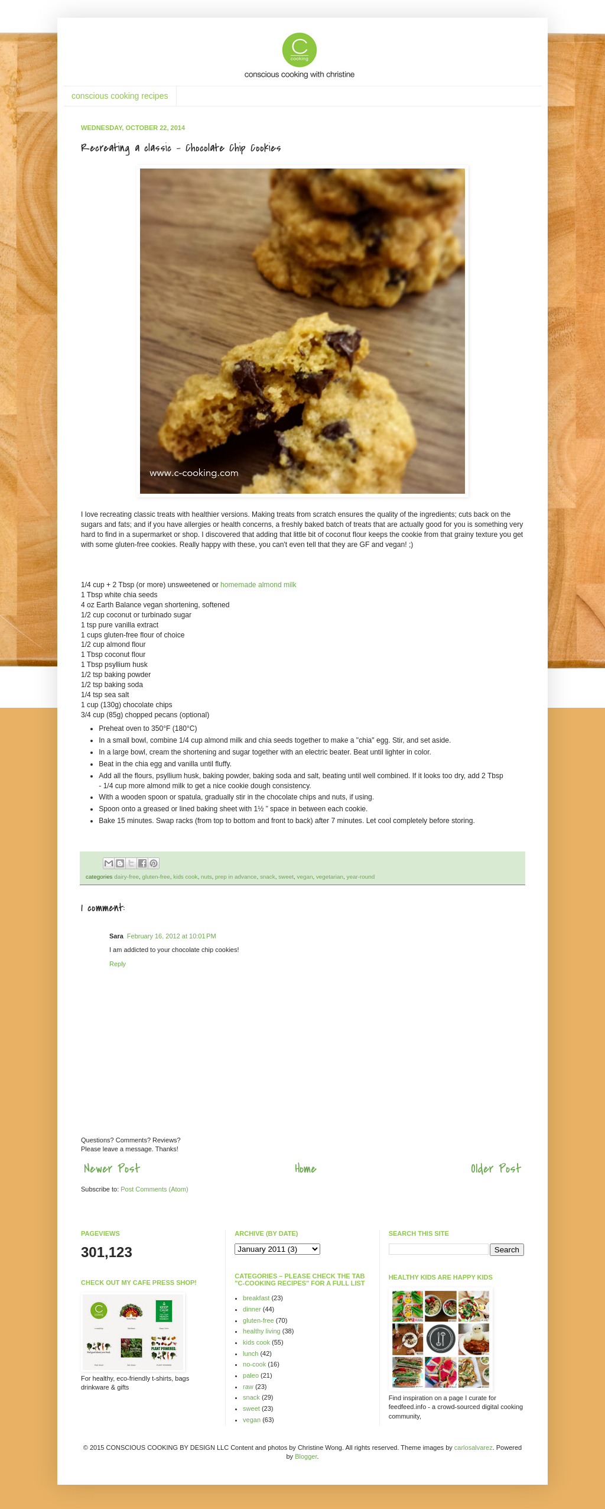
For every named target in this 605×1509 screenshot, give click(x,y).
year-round (361, 876)
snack (267, 876)
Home (306, 1168)
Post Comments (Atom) (154, 1189)
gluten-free (156, 876)
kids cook (185, 876)
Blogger (306, 1456)
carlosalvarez (473, 1447)
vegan (305, 876)
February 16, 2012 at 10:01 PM (171, 936)
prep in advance (235, 876)
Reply (117, 963)
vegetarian (329, 876)
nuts (206, 876)
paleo (251, 1375)
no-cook (254, 1364)
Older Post (496, 1168)
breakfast (256, 1297)
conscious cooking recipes (119, 96)
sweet (286, 876)
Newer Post (112, 1168)
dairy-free (126, 876)
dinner (252, 1309)
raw (248, 1386)
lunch (250, 1353)
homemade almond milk (258, 585)
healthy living (262, 1331)
